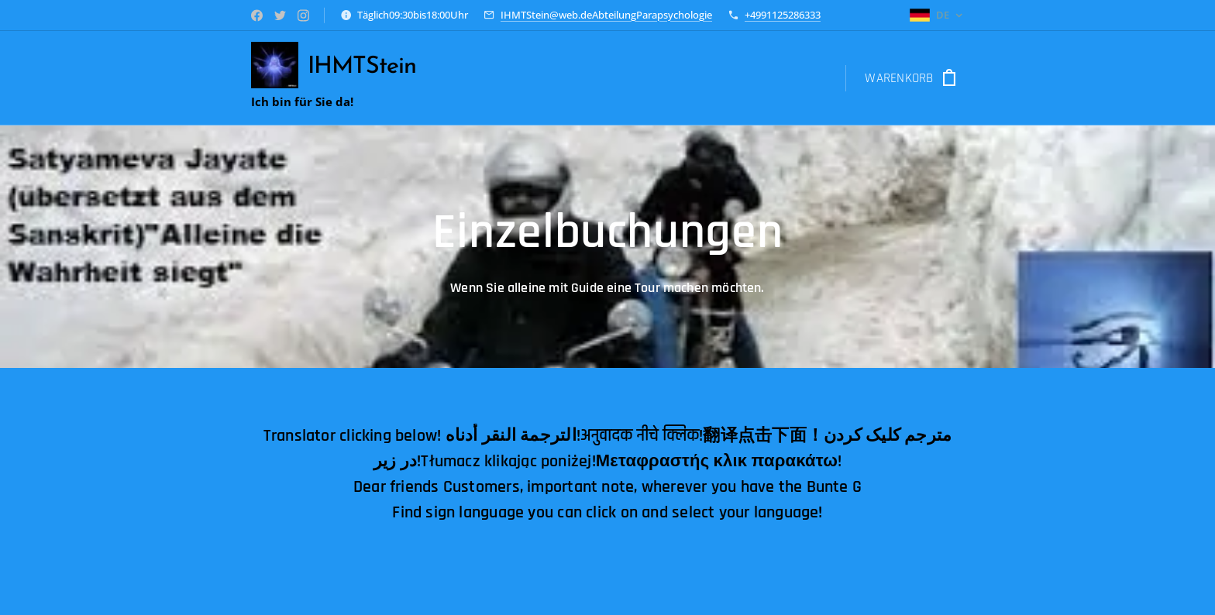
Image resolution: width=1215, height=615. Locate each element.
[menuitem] (473, 78)
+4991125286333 (783, 15)
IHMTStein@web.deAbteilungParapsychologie (606, 15)
